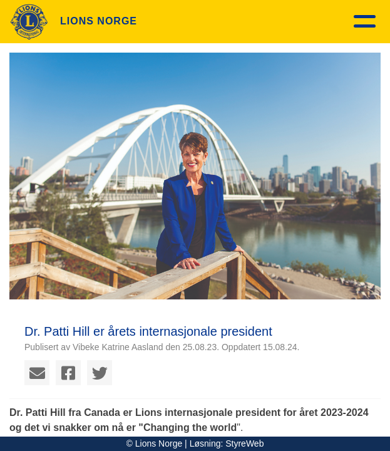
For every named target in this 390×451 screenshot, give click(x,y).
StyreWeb (244, 443)
